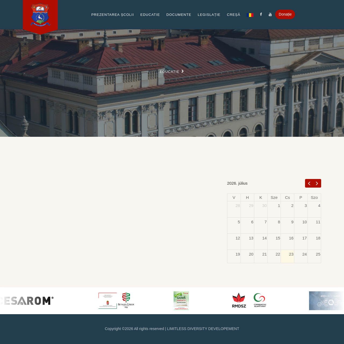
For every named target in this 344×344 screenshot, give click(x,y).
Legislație (209, 15)
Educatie (150, 15)
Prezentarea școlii (112, 15)
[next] (317, 183)
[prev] (309, 183)
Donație (285, 14)
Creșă (233, 15)
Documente (178, 15)
